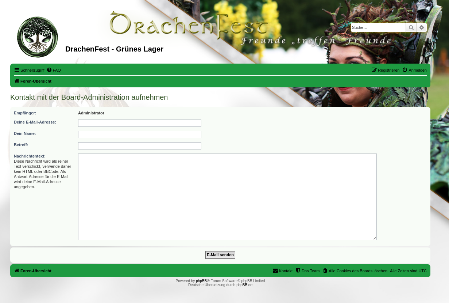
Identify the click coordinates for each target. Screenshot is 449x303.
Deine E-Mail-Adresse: (35, 122)
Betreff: (21, 145)
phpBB (201, 281)
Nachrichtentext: (30, 156)
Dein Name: (25, 133)
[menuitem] (53, 70)
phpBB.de (244, 285)
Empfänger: (25, 113)
